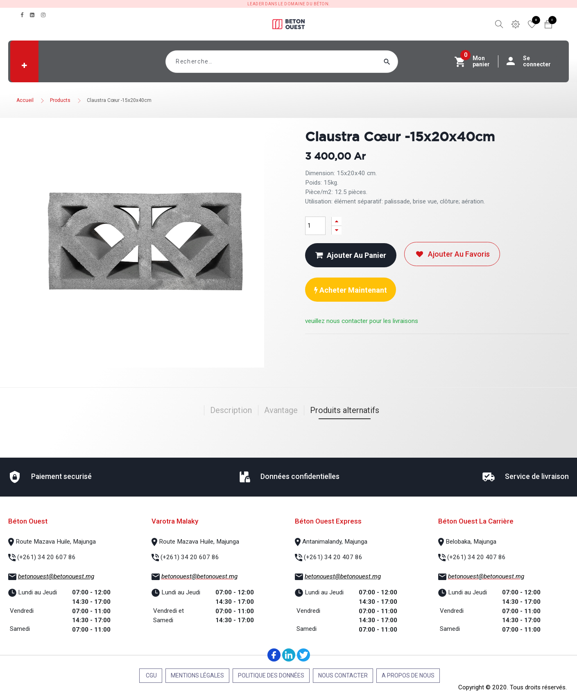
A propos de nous (408, 675)
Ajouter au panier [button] (350, 255)
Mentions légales (197, 675)
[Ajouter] (337, 221)
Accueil (25, 100)
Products (60, 100)
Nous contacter (343, 675)
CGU (151, 675)
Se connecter (533, 61)
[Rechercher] (402, 61)
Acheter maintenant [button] (350, 290)
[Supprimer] (337, 230)
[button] (24, 65)
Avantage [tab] (281, 410)
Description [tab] (231, 410)
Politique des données (271, 675)
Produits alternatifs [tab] (344, 410)
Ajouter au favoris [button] (452, 254)
